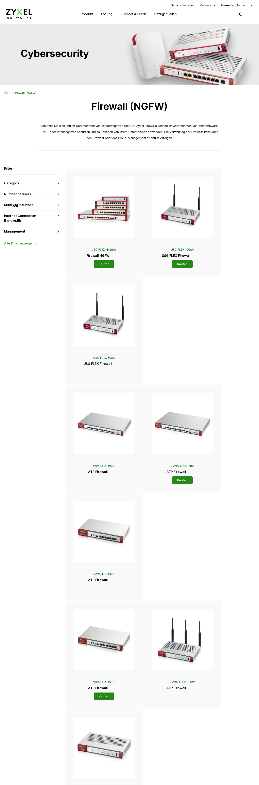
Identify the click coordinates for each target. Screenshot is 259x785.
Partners (205, 5)
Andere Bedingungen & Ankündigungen (102, 735)
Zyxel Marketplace (151, 709)
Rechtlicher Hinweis (130, 780)
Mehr (160, 601)
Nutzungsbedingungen (164, 780)
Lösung (106, 14)
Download (85, 722)
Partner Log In (209, 709)
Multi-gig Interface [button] (19, 205)
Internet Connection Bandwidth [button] (20, 218)
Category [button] (11, 184)
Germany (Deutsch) (235, 5)
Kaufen (96, 262)
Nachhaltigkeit (209, 752)
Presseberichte (149, 732)
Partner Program (210, 715)
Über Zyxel (207, 738)
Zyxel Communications (214, 765)
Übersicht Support (89, 709)
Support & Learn (133, 14)
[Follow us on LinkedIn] (9, 753)
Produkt (87, 14)
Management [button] (14, 232)
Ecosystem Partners (213, 722)
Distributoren (147, 715)
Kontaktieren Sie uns (129, 679)
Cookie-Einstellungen (242, 780)
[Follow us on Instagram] (30, 753)
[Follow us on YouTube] (19, 753)
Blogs (143, 745)
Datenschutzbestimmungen (203, 780)
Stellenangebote (211, 745)
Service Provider (182, 5)
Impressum (104, 780)
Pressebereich (151, 725)
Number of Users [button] (17, 194)
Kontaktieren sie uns (45, 729)
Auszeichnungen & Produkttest (158, 738)
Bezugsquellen (165, 14)
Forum (82, 715)
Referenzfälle (209, 759)
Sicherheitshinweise (91, 729)
